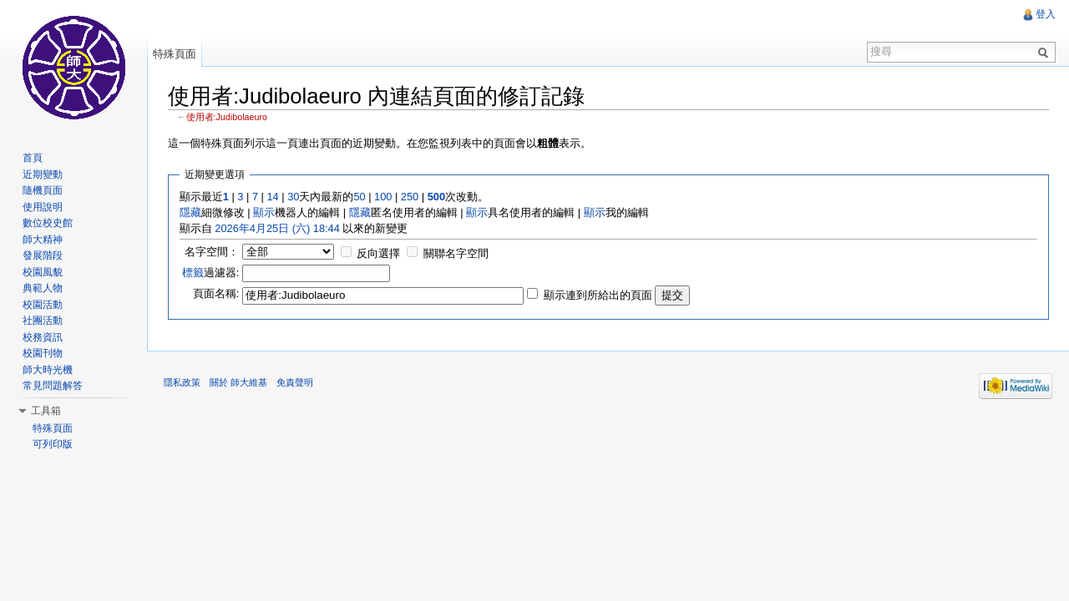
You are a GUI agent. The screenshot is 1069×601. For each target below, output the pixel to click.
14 (272, 196)
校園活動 (43, 305)
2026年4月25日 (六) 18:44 (277, 228)
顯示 (264, 212)
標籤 (193, 272)
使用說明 (43, 207)
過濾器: (211, 272)
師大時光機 (48, 370)
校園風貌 (43, 272)
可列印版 (53, 444)
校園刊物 (43, 353)
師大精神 (43, 239)
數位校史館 (48, 223)
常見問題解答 (53, 385)
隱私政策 (182, 382)
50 (359, 196)
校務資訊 (43, 337)
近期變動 (43, 174)
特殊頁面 (174, 54)
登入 (1046, 14)
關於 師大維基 (238, 382)
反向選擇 (378, 253)
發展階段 (43, 255)
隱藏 (190, 212)
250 (409, 196)
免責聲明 (294, 382)
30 (293, 196)
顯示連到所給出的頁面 (598, 295)
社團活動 (43, 320)
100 (383, 196)
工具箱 (46, 411)
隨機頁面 (43, 190)
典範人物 (43, 288)
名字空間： (212, 251)
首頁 (33, 158)
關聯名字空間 (456, 253)
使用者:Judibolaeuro (227, 117)
